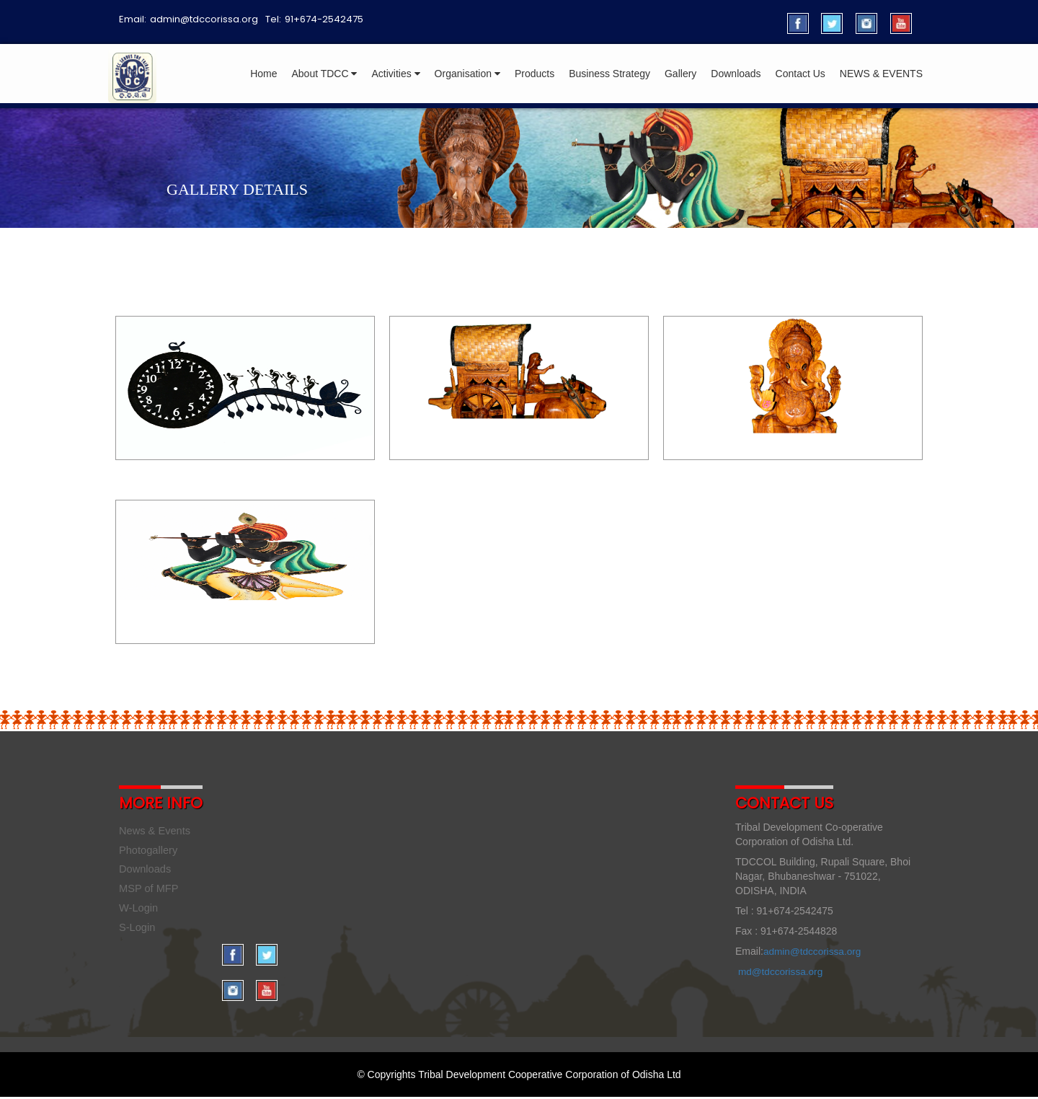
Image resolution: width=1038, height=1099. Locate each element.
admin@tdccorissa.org (204, 19)
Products (534, 73)
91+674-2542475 (324, 19)
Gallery (680, 73)
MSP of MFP (150, 892)
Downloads (735, 73)
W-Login (139, 912)
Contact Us (800, 73)
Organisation (467, 73)
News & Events (156, 831)
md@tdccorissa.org (781, 971)
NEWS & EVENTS (881, 73)
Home (263, 73)
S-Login (138, 933)
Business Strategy (609, 73)
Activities (395, 73)
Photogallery (150, 851)
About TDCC (324, 73)
